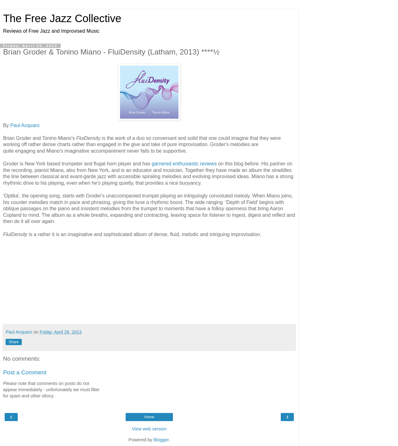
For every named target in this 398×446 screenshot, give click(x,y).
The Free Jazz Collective (62, 18)
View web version (149, 428)
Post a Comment (24, 372)
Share (14, 342)
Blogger (161, 439)
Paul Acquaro (24, 125)
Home (149, 417)
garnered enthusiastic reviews (184, 163)
